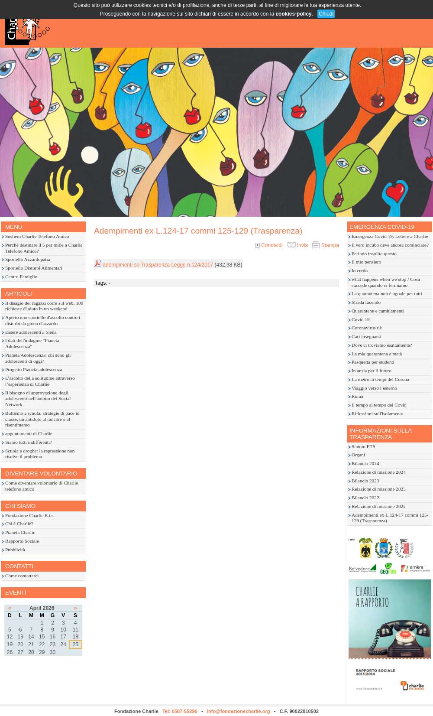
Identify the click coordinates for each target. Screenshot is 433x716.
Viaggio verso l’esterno (374, 388)
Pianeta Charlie (20, 532)
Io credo (360, 270)
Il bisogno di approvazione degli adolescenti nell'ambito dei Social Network (38, 398)
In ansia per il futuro (371, 370)
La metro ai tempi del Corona (380, 379)
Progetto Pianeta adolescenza (33, 369)
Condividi (269, 245)
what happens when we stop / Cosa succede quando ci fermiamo (386, 282)
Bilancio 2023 (365, 480)
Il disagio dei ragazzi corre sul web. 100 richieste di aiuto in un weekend (44, 306)
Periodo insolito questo (374, 253)
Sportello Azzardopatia (27, 259)
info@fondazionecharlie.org (238, 711)
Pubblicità (15, 549)
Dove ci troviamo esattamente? (382, 345)
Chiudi (326, 14)
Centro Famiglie (21, 276)
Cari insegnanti (366, 336)
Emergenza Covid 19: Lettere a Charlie (390, 236)
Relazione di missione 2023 (379, 488)
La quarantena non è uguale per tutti (387, 293)
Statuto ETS (363, 446)
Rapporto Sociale (22, 541)
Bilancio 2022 (365, 497)
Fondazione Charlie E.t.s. (30, 515)
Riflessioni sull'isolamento (377, 413)
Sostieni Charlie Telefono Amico (37, 236)
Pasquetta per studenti (373, 362)
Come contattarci (22, 575)
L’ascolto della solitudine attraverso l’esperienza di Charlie (40, 381)
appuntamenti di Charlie (28, 433)
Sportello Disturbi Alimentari (33, 267)
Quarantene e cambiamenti (378, 310)
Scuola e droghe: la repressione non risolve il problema (40, 453)
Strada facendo (366, 302)
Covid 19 (361, 319)
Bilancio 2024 (365, 463)
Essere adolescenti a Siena (31, 332)
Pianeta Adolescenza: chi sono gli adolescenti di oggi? (38, 358)
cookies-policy (293, 14)
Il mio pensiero (366, 261)
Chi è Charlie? (19, 523)
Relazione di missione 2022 (379, 506)
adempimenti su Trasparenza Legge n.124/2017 (158, 265)
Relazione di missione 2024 (379, 472)
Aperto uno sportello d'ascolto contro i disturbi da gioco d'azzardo (42, 320)
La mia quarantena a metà (377, 353)
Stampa (325, 245)
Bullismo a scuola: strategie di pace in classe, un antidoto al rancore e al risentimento (42, 419)
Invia (297, 245)
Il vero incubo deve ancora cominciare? (390, 244)
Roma (357, 396)
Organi (358, 454)
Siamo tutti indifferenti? (28, 442)
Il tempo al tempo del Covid (379, 404)
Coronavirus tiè (367, 327)
